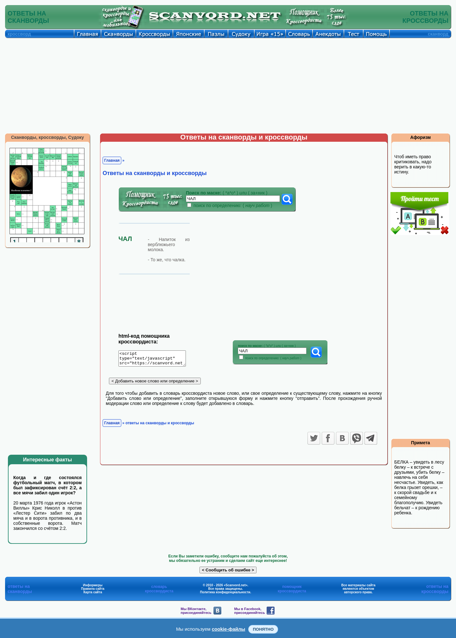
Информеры (93, 585)
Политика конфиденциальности (225, 592)
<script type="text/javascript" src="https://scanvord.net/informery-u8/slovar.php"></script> (155, 359)
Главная (112, 160)
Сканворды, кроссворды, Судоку (47, 137)
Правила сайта (92, 588)
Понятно (263, 629)
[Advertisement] (228, 85)
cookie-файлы (228, 629)
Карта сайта (92, 592)
